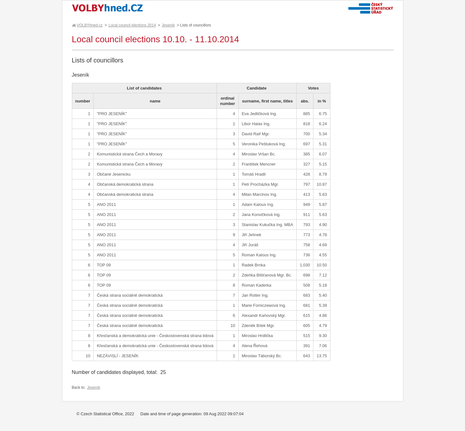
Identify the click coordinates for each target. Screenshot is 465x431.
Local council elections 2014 (132, 25)
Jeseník (168, 25)
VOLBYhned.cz (89, 25)
